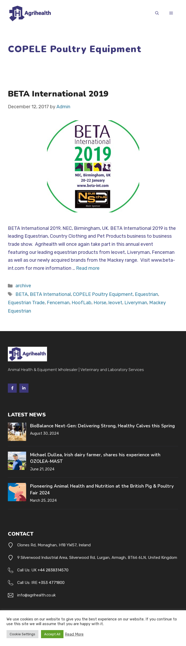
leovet (115, 303)
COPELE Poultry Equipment (103, 294)
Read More (74, 634)
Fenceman (58, 303)
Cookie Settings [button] (22, 634)
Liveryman (135, 303)
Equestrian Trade (26, 303)
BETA (21, 294)
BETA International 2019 (58, 93)
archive (23, 286)
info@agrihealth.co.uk (36, 595)
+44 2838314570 (53, 570)
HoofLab (81, 303)
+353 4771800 (51, 582)
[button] (157, 13)
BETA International (50, 294)
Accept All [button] (52, 634)
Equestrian (146, 294)
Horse (100, 303)
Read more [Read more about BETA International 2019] (88, 268)
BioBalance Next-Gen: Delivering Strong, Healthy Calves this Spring (102, 426)
